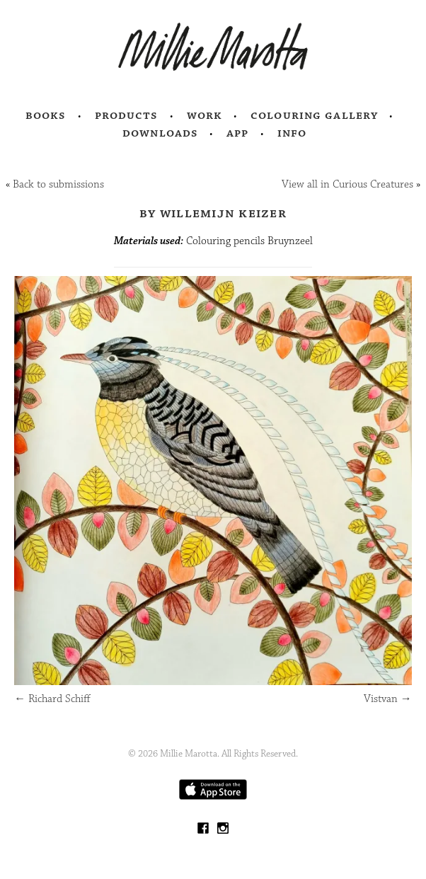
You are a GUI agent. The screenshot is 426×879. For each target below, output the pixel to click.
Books (46, 115)
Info (292, 133)
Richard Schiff (52, 699)
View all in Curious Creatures (347, 184)
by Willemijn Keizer (213, 213)
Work (205, 115)
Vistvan (388, 699)
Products (127, 115)
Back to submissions (58, 184)
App (237, 133)
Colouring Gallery (314, 115)
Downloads (160, 133)
